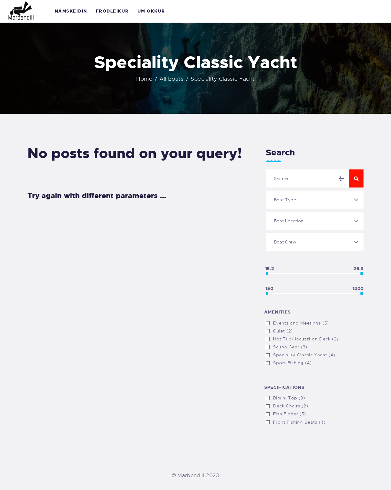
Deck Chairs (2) (290, 406)
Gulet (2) (283, 331)
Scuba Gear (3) (290, 347)
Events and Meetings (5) (301, 323)
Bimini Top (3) (289, 398)
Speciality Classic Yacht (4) (304, 355)
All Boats (171, 79)
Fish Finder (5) (289, 414)
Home (144, 79)
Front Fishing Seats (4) (299, 422)
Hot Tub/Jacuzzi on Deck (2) (305, 339)
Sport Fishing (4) (292, 363)
